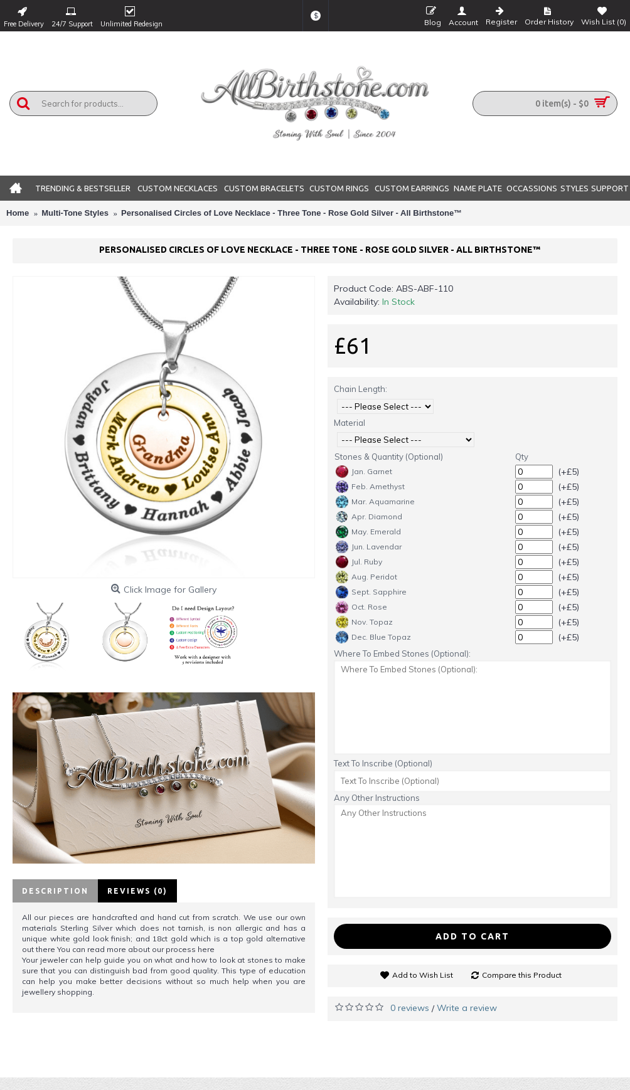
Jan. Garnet (364, 471)
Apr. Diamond (369, 517)
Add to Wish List (422, 975)
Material (349, 423)
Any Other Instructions (377, 798)
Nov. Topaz (364, 622)
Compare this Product (522, 975)
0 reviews (409, 1007)
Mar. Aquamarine (375, 501)
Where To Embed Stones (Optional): (402, 653)
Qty (521, 457)
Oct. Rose (361, 607)
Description (55, 891)
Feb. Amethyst (370, 486)
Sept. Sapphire (371, 592)
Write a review (467, 1007)
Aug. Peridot (366, 577)
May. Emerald (368, 532)
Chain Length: (360, 389)
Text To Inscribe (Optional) (383, 763)
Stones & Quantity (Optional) (388, 457)
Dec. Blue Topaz (373, 637)
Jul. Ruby (359, 562)
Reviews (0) (137, 891)
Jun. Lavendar (369, 547)
